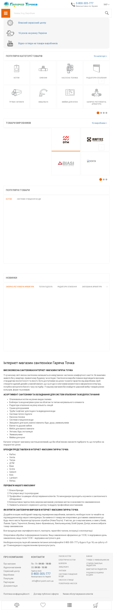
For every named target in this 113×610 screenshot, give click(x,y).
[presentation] (101, 81)
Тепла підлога (45, 287)
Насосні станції (66, 580)
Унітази (62, 571)
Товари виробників (18, 123)
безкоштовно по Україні (87, 6)
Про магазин (10, 564)
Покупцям (8, 578)
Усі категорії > (100, 56)
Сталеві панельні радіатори (94, 564)
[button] (98, 113)
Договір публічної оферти (46, 594)
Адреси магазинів (12, 567)
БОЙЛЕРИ (63, 563)
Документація (11, 586)
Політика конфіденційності (16, 594)
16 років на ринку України (32, 33)
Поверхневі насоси (68, 583)
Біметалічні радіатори (96, 569)
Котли (9, 199)
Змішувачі (64, 567)
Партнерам (9, 582)
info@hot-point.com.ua (42, 581)
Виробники (9, 575)
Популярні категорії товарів (24, 56)
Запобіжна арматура (92, 287)
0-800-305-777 (84, 3)
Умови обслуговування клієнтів (78, 594)
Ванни (89, 556)
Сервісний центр (12, 571)
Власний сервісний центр (32, 23)
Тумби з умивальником (97, 560)
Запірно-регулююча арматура (20, 287)
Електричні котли (67, 560)
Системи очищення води (29, 199)
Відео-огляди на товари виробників (38, 43)
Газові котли (65, 556)
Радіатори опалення (67, 287)
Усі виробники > (99, 123)
